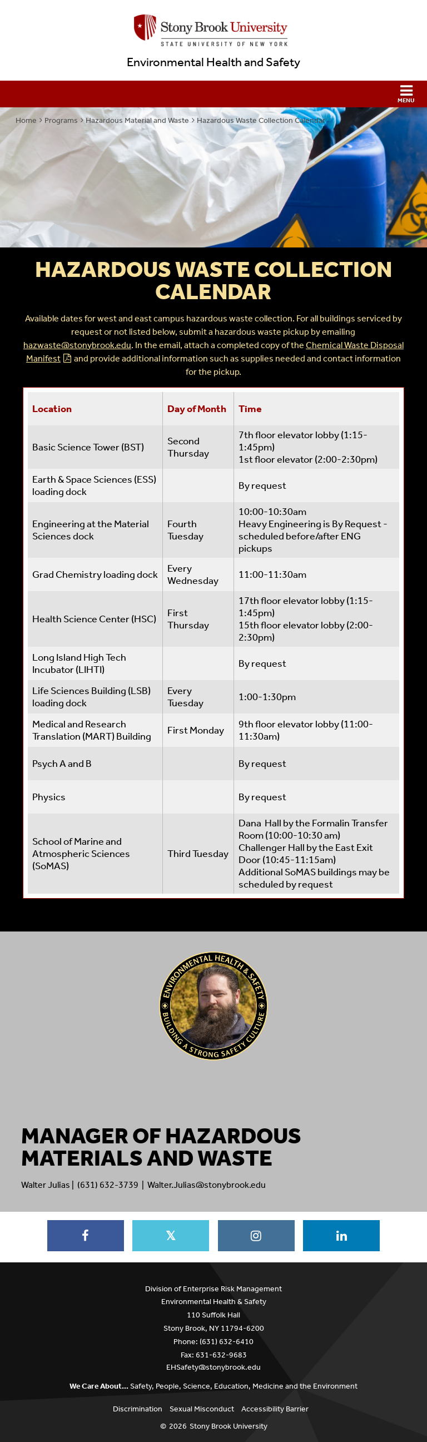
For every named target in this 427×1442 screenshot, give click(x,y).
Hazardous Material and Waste (137, 120)
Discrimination (137, 1409)
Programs (61, 120)
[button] (213, 94)
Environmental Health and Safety (213, 62)
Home (26, 120)
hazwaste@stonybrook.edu (77, 345)
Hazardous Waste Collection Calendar (261, 120)
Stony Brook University (228, 1426)
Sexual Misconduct (202, 1409)
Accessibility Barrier (275, 1409)
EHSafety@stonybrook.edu (213, 1367)
